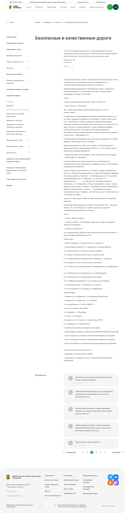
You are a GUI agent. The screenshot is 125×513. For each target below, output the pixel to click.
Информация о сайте (108, 506)
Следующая (116, 452)
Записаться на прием (51, 480)
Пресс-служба (68, 489)
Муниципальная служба (90, 493)
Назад (11, 22)
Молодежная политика (14, 74)
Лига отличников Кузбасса (53, 495)
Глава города (68, 475)
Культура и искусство (14, 55)
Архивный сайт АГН (70, 493)
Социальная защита (13, 95)
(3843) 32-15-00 (11, 491)
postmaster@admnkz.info (14, 496)
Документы (9, 105)
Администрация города (71, 480)
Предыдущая (71, 452)
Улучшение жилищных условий (17, 89)
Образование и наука (13, 49)
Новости (29, 7)
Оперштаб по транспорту (14, 120)
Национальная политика (14, 43)
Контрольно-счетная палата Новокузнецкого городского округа (16, 170)
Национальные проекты (90, 475)
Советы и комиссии (70, 484)
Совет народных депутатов (16, 179)
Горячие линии (11, 37)
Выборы (9, 185)
